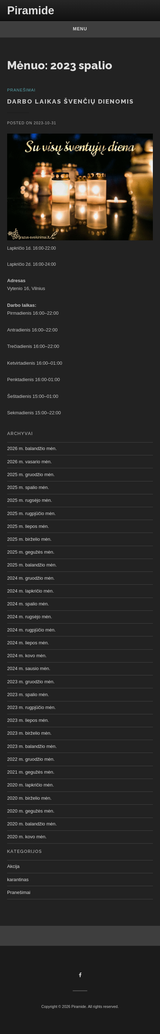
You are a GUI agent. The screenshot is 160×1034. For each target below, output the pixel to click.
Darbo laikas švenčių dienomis (70, 101)
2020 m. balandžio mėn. (32, 823)
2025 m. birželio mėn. (29, 539)
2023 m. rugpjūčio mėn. (31, 707)
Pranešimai (18, 892)
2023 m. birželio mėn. (29, 733)
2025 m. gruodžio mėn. (31, 474)
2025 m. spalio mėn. (28, 487)
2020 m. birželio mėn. (29, 798)
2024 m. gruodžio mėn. (31, 578)
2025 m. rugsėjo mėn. (29, 500)
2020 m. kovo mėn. (27, 836)
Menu (80, 28)
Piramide (30, 10)
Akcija (13, 866)
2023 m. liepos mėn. (28, 720)
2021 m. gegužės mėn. (31, 772)
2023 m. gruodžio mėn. (31, 681)
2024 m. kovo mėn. (27, 655)
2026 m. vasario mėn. (29, 461)
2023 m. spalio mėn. (28, 694)
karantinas (18, 879)
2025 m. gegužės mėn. (31, 552)
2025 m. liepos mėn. (28, 526)
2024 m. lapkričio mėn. (30, 591)
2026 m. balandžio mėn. (32, 448)
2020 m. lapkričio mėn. (30, 785)
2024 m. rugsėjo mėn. (29, 616)
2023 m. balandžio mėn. (32, 746)
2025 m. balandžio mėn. (32, 565)
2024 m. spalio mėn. (28, 603)
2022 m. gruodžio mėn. (31, 759)
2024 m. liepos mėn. (28, 642)
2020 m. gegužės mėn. (31, 811)
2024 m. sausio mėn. (28, 668)
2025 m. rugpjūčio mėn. (31, 513)
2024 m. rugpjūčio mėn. (31, 630)
